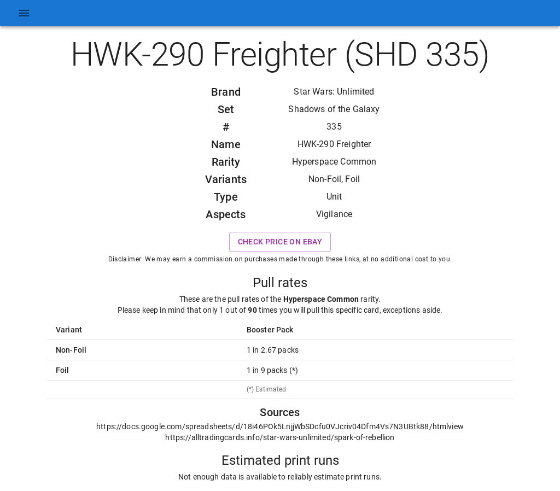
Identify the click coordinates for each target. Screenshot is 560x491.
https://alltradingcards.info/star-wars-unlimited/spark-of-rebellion (279, 437)
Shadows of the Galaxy (334, 109)
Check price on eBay (280, 242)
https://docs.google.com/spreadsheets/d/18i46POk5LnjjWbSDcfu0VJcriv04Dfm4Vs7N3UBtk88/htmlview (280, 426)
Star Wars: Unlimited (334, 91)
